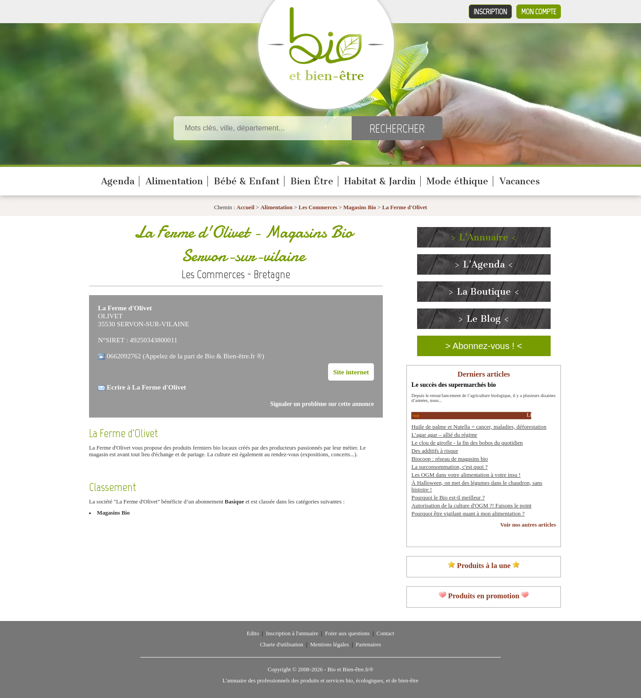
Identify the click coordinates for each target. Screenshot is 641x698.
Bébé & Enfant (247, 181)
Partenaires (368, 644)
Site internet (351, 372)
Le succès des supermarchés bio (453, 384)
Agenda (117, 181)
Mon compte (538, 11)
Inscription (490, 11)
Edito (253, 633)
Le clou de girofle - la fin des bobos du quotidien (467, 443)
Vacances (519, 181)
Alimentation (174, 181)
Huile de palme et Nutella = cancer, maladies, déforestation (478, 427)
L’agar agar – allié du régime (444, 435)
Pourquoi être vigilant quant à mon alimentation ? (467, 514)
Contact (385, 633)
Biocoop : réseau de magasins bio (449, 459)
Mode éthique (457, 181)
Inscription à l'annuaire (292, 633)
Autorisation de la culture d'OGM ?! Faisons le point (471, 506)
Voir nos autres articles (528, 525)
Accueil (245, 207)
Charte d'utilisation (281, 644)
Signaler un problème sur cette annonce (322, 404)
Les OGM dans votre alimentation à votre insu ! (465, 475)
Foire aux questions (347, 633)
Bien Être (311, 181)
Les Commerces (318, 207)
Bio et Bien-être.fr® (350, 669)
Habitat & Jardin (380, 181)
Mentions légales (329, 644)
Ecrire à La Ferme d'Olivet (146, 387)
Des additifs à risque (434, 451)
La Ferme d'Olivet (404, 207)
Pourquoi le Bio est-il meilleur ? (448, 498)
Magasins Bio (359, 207)
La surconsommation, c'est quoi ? (449, 467)
